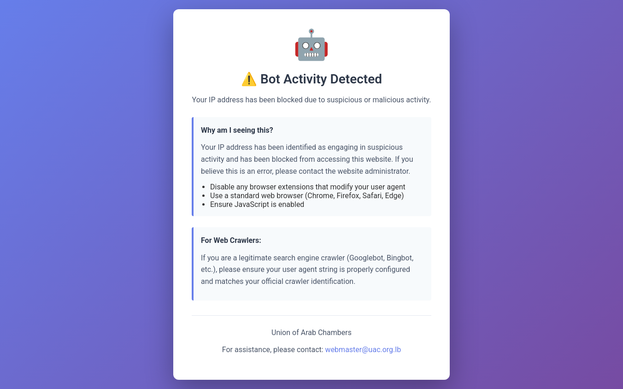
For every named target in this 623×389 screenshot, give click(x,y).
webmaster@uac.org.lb (363, 349)
